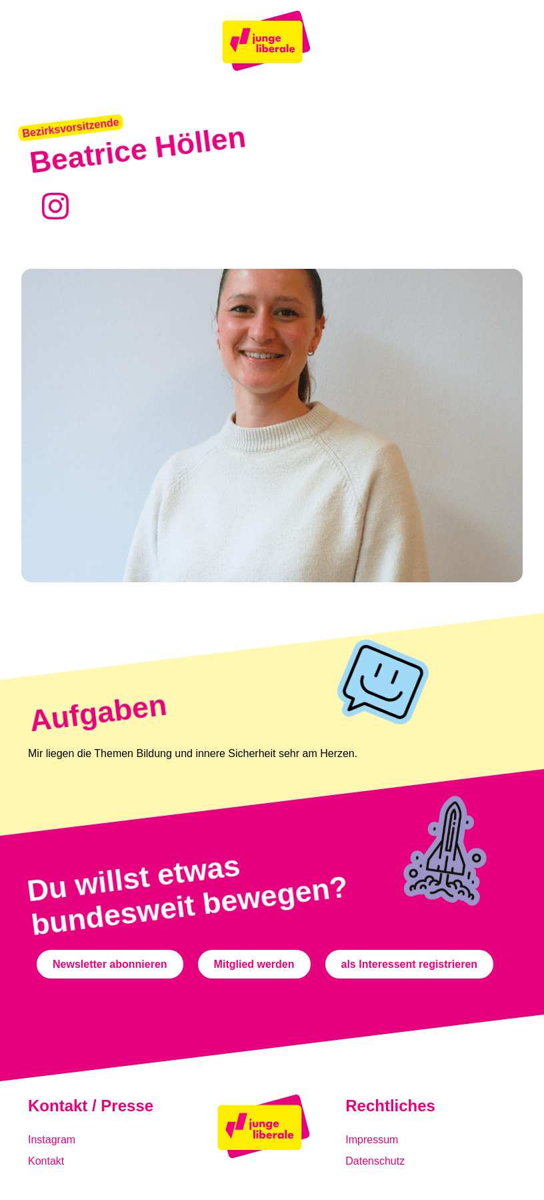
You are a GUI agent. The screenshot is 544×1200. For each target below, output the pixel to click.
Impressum (371, 1139)
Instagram (51, 1139)
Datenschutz (375, 1161)
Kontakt (46, 1161)
